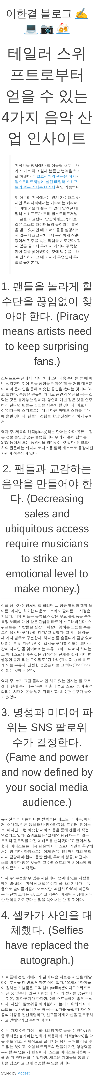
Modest (23, 1073)
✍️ (81, 13)
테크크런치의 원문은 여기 (54, 176)
